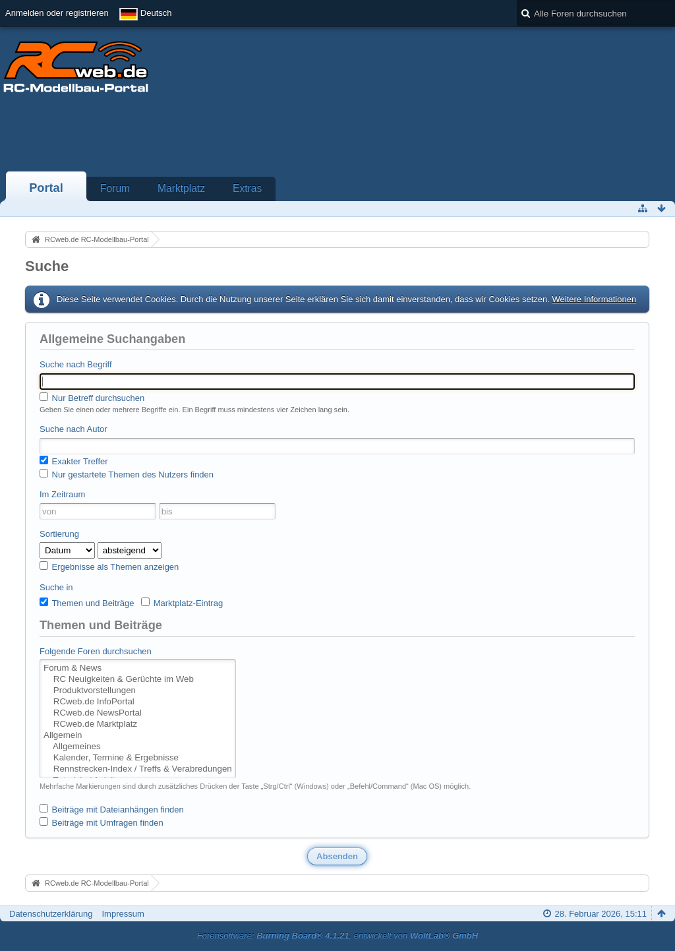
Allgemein (137, 735)
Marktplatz (181, 188)
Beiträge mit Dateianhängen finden (112, 809)
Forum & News (137, 668)
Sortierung (59, 534)
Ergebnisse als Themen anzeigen (109, 566)
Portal (46, 188)
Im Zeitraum (62, 494)
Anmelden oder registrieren (57, 13)
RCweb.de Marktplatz (137, 724)
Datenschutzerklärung (50, 914)
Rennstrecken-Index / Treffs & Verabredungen (137, 769)
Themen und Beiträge (87, 603)
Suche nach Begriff (76, 364)
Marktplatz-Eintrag (182, 603)
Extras (247, 188)
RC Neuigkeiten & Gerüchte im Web (137, 679)
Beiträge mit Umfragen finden (101, 822)
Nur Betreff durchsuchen (92, 397)
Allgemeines (137, 746)
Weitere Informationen (594, 299)
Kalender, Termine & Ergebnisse (137, 758)
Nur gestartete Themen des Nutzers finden (127, 474)
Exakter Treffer (74, 461)
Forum (115, 188)
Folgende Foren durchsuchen (96, 651)
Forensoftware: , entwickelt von (337, 935)
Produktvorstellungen (137, 690)
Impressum (123, 914)
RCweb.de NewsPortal (137, 713)
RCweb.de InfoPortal (137, 702)
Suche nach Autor (73, 429)
